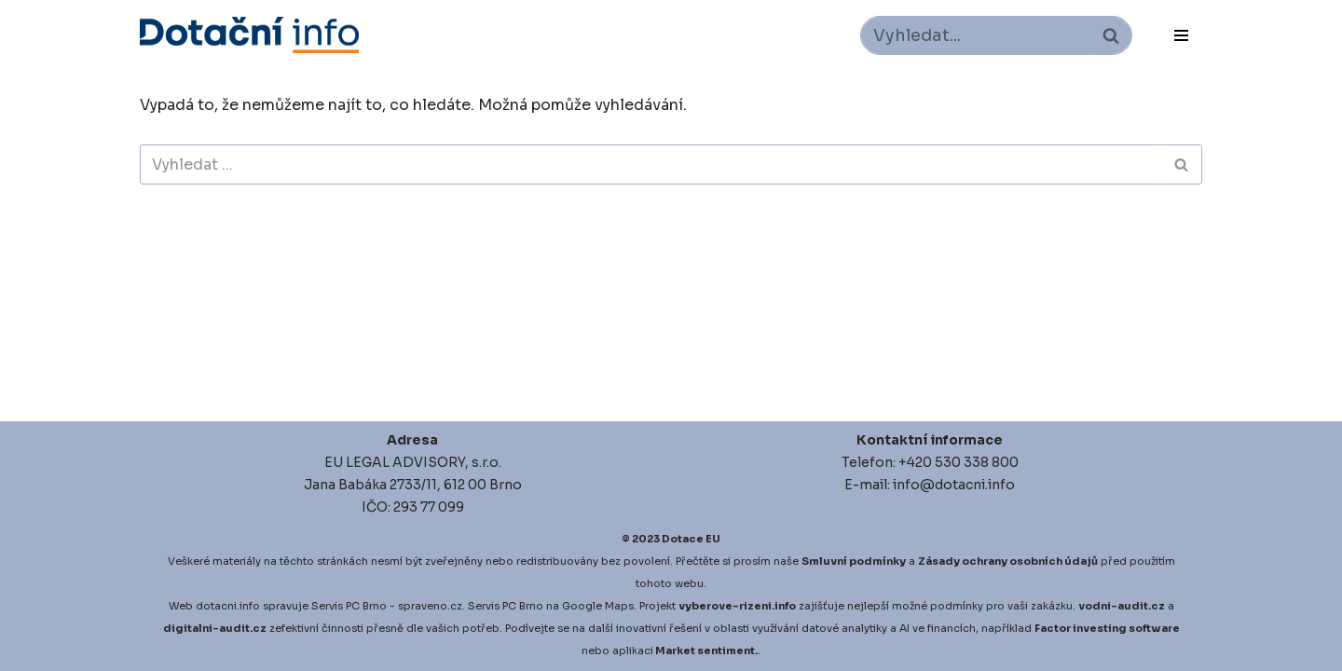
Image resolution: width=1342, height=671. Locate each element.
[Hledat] (975, 35)
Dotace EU (691, 538)
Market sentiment (705, 650)
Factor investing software (1107, 628)
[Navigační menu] (1181, 35)
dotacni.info (228, 605)
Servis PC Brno (349, 605)
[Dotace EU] (249, 35)
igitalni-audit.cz (219, 628)
